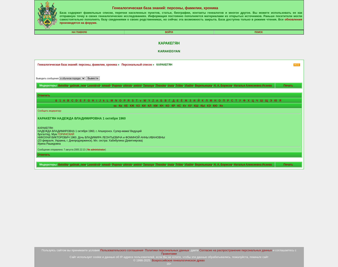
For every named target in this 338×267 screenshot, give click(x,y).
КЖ (132, 105)
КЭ (209, 105)
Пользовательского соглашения (122, 250)
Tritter (179, 85)
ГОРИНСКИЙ (66, 134)
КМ (155, 105)
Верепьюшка (203, 85)
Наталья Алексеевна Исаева (253, 85)
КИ (144, 105)
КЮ (215, 105)
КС (179, 105)
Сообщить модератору (49, 111)
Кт (184, 105)
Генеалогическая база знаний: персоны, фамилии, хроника (165, 8)
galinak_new (78, 85)
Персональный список (137, 64)
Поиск (259, 32)
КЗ (138, 105)
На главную (79, 32)
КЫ (203, 105)
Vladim (189, 85)
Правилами (169, 253)
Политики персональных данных (167, 250)
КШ (196, 105)
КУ (190, 105)
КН (161, 105)
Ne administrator (96, 149)
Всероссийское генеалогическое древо (178, 260)
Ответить (44, 95)
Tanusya (148, 85)
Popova (117, 85)
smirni (138, 85)
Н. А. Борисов (223, 85)
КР (173, 105)
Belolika (63, 85)
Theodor (160, 85)
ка (115, 105)
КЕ (126, 105)
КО (167, 105)
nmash (106, 85)
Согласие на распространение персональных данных (235, 250)
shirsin (127, 85)
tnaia (171, 85)
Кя (221, 105)
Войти (169, 32)
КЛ (149, 105)
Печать (288, 85)
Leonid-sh (94, 85)
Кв (120, 105)
